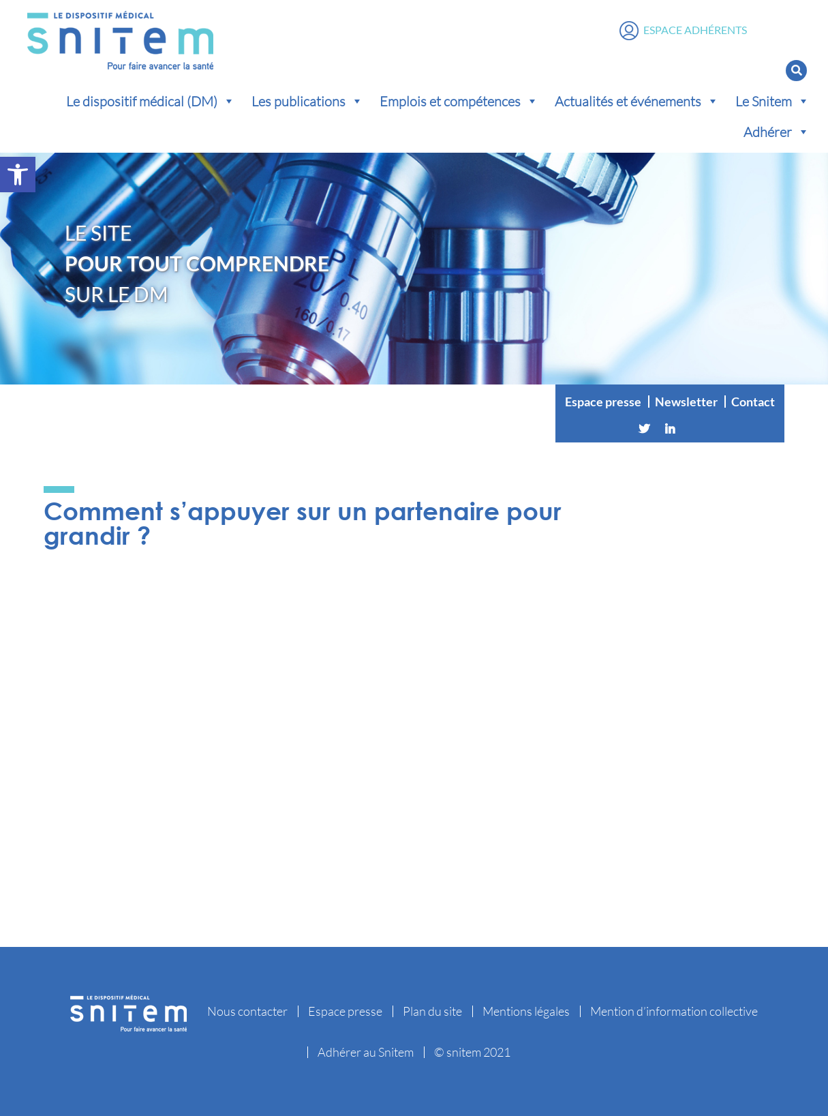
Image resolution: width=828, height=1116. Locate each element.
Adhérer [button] (776, 131)
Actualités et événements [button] (637, 101)
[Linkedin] (670, 428)
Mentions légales (526, 1011)
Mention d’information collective (674, 1011)
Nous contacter (247, 1011)
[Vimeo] (696, 428)
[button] (17, 174)
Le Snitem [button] (772, 101)
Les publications (307, 101)
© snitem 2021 (472, 1051)
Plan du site (432, 1011)
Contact (753, 401)
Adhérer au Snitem (366, 1051)
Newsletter (686, 401)
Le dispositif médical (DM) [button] (150, 101)
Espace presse (603, 401)
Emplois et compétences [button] (459, 101)
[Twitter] (644, 428)
